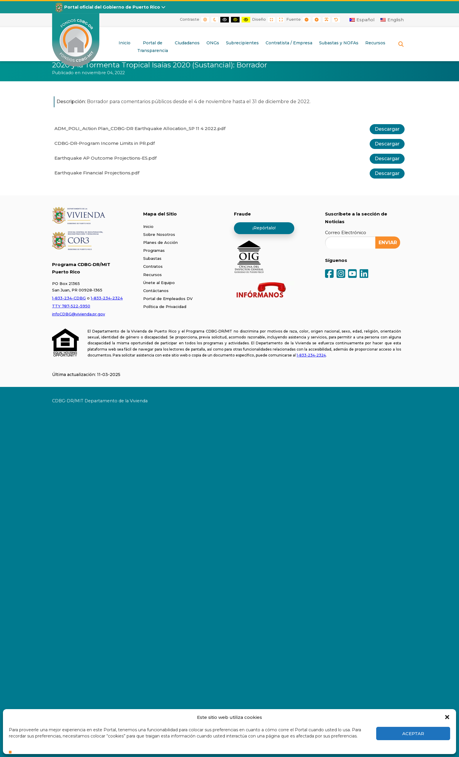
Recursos (152, 274)
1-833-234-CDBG (69, 298)
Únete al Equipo (159, 282)
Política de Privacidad (164, 306)
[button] (447, 717)
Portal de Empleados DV (168, 298)
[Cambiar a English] (392, 20)
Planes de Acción (160, 242)
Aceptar (413, 733)
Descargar (387, 129)
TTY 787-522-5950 (71, 306)
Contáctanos (156, 290)
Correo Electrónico (345, 232)
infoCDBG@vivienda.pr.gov (78, 314)
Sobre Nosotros (159, 234)
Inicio (148, 226)
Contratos (153, 266)
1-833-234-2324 (107, 298)
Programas (154, 250)
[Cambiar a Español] (362, 20)
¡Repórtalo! (264, 228)
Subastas (152, 258)
